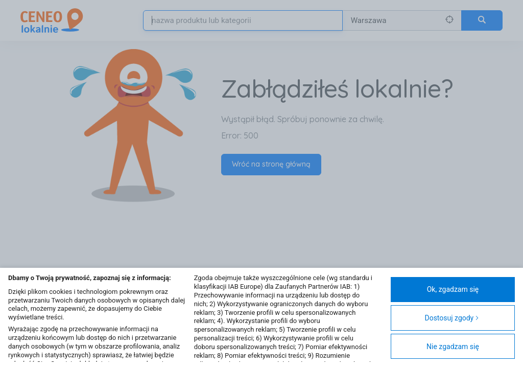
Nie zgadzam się (452, 346)
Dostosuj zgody (451, 318)
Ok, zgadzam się (453, 289)
